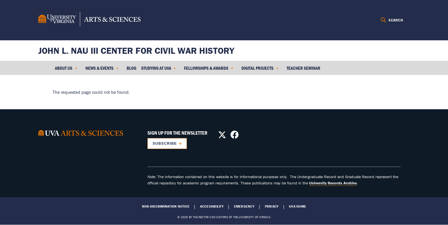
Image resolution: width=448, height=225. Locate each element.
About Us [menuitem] (66, 70)
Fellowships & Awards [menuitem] (208, 70)
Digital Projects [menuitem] (260, 70)
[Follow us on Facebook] (234, 136)
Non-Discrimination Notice (165, 206)
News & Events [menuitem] (102, 70)
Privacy (272, 206)
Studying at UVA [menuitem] (158, 70)
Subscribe (165, 143)
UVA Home (297, 206)
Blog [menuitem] (131, 68)
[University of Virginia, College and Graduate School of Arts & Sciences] (89, 20)
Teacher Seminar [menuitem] (303, 68)
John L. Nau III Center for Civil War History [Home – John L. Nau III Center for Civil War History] (136, 50)
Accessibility (211, 206)
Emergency (244, 206)
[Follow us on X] (222, 136)
